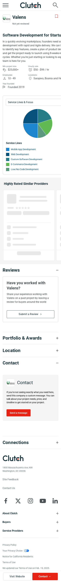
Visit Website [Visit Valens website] (17, 576)
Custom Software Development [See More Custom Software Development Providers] (26, 159)
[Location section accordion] (30, 350)
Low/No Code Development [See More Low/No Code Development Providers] (25, 169)
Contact (43, 576)
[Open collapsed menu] (5, 5)
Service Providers (12, 530)
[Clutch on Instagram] (30, 501)
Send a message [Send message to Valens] (18, 413)
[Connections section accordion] (30, 442)
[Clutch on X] (18, 501)
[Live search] (55, 5)
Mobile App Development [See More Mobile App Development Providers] (23, 149)
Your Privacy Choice (12, 550)
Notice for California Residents (17, 556)
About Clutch (9, 513)
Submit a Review (28, 314)
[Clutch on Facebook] (5, 501)
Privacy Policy (9, 545)
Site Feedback (10, 479)
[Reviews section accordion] (30, 270)
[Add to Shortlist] (56, 16)
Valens (19, 17)
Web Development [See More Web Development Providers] (20, 154)
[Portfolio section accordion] (30, 338)
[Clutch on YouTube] (43, 501)
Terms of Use (8, 562)
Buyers (6, 522)
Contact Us (8, 488)
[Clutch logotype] (13, 458)
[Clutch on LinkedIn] (55, 501)
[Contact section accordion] (30, 363)
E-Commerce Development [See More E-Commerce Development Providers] (24, 164)
